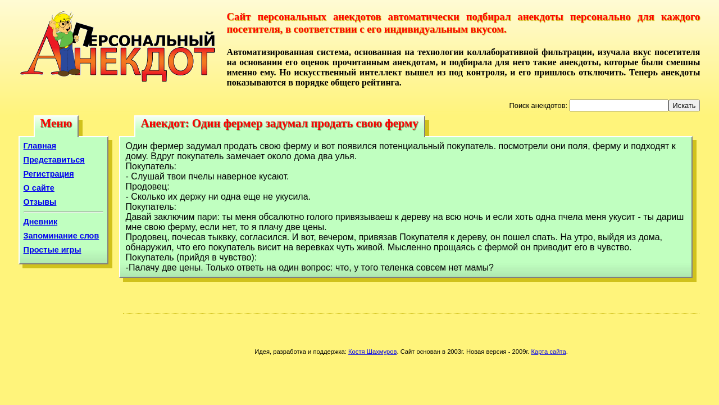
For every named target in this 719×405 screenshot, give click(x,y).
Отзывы (40, 201)
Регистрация (49, 173)
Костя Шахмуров (372, 351)
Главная (40, 145)
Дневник (41, 221)
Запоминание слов (61, 235)
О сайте (39, 187)
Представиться (54, 159)
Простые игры (52, 249)
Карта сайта (548, 351)
